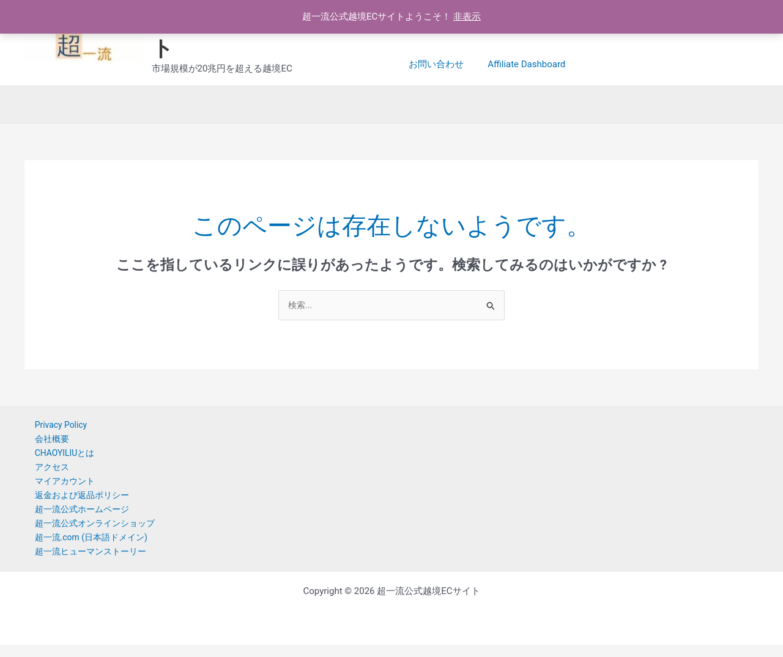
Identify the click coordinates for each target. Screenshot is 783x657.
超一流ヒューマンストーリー (84, 562)
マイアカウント (56, 487)
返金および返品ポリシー (74, 502)
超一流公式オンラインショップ (88, 532)
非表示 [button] (467, 16)
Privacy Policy (52, 426)
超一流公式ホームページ (74, 517)
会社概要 (42, 441)
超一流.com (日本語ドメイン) (85, 547)
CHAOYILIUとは (56, 457)
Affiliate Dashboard (447, 64)
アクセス (42, 471)
